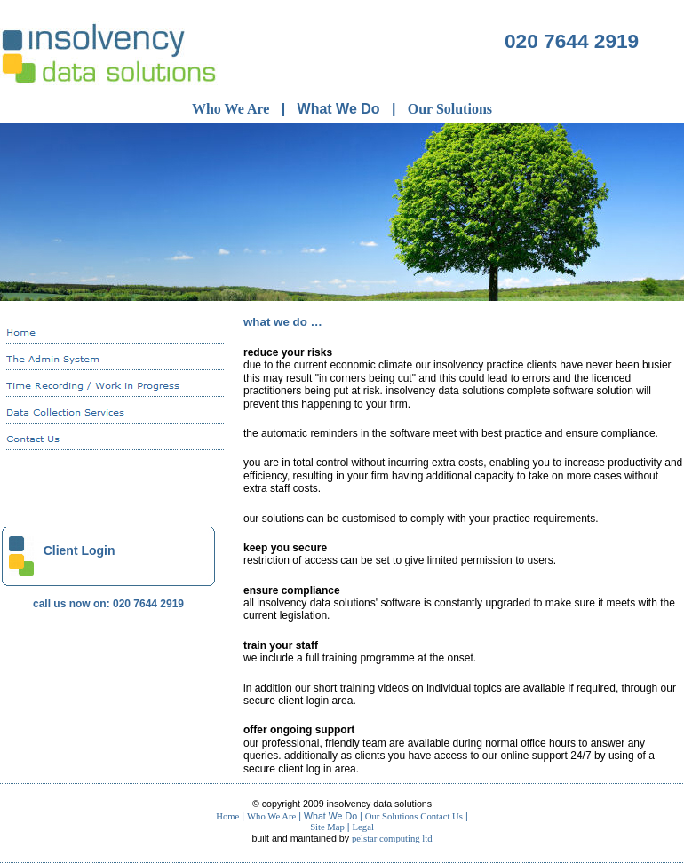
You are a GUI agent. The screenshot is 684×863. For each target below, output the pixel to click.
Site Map (327, 827)
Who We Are (230, 108)
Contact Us (441, 816)
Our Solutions (450, 108)
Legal (363, 827)
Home (227, 816)
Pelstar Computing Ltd (392, 838)
